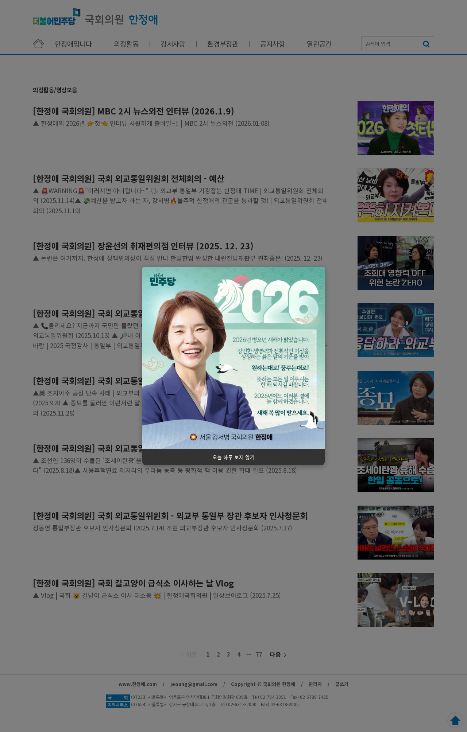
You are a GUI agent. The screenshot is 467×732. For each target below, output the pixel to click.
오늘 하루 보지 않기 (233, 457)
